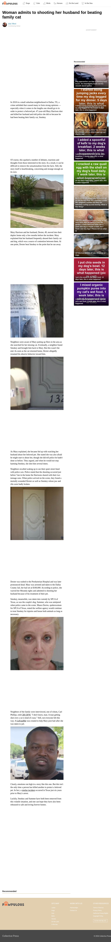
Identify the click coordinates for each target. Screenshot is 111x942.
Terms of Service (98, 908)
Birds (46, 3)
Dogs (26, 3)
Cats (36, 3)
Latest (53, 908)
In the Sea (86, 3)
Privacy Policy (97, 910)
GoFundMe (21, 721)
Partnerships (74, 908)
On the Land (72, 3)
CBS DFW (26, 715)
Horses (58, 3)
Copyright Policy (98, 916)
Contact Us (73, 910)
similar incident (28, 790)
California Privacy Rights (100, 913)
